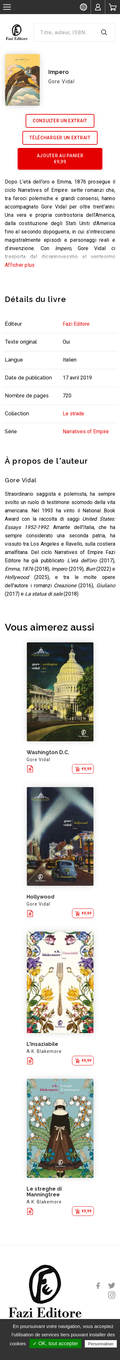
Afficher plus (20, 265)
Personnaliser (101, 1343)
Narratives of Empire (86, 431)
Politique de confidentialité (63, 1352)
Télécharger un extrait (59, 137)
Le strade (73, 414)
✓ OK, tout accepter (55, 1343)
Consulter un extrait (60, 120)
